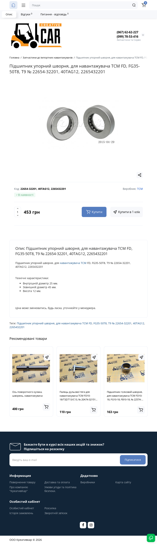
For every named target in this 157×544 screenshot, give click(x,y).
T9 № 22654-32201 (119, 323)
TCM (83, 263)
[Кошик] (144, 5)
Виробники (87, 482)
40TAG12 (138, 323)
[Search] (134, 5)
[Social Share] (139, 175)
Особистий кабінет (21, 508)
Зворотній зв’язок (55, 513)
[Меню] (23, 5)
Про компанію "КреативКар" (18, 489)
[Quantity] (17, 212)
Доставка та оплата (57, 482)
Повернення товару (22, 482)
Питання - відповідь (54, 14)
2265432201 (17, 327)
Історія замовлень (21, 513)
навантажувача (70, 263)
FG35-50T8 (100, 323)
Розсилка (50, 508)
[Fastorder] (47, 357)
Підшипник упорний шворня (35, 323)
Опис (9, 14)
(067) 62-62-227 (127, 32)
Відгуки (26, 14)
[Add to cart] (46, 407)
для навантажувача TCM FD (74, 323)
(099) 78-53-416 (127, 36)
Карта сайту (123, 482)
